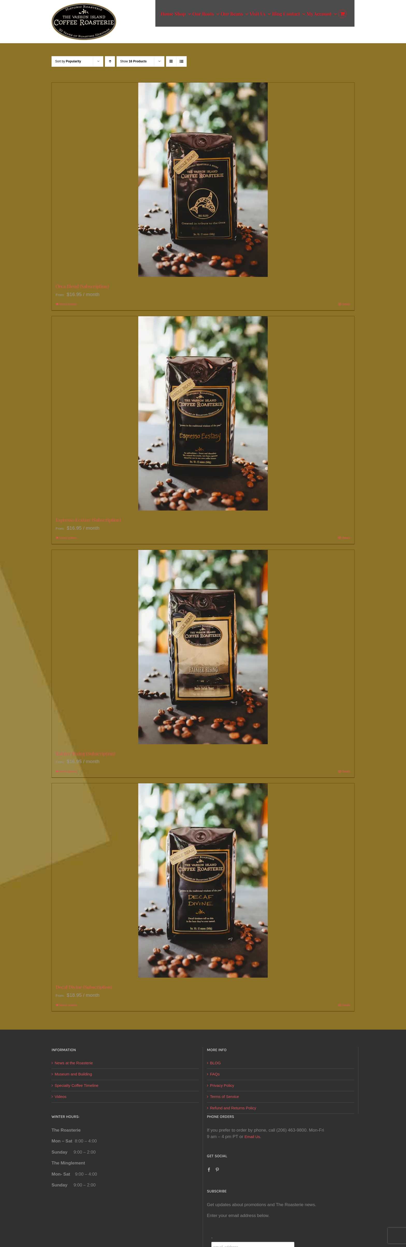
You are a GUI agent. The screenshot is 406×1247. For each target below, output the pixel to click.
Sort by (68, 61)
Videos (61, 1096)
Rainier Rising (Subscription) (85, 753)
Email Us (252, 1136)
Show (133, 61)
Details (346, 304)
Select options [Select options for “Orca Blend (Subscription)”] (68, 304)
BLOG (215, 1063)
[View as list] (181, 61)
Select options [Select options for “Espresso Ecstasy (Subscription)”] (68, 537)
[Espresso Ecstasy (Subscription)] (203, 413)
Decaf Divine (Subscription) (84, 987)
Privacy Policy (222, 1085)
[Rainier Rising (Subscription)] (203, 647)
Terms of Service (224, 1096)
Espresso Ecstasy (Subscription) (88, 520)
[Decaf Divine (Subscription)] (203, 880)
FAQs (215, 1074)
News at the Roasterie (74, 1063)
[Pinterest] (217, 1170)
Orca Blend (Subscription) (82, 286)
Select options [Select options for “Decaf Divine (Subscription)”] (68, 1005)
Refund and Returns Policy (233, 1108)
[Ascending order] (110, 61)
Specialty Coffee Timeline (76, 1085)
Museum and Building (73, 1074)
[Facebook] (209, 1170)
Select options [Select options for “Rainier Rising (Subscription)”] (68, 771)
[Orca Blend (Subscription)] (203, 180)
